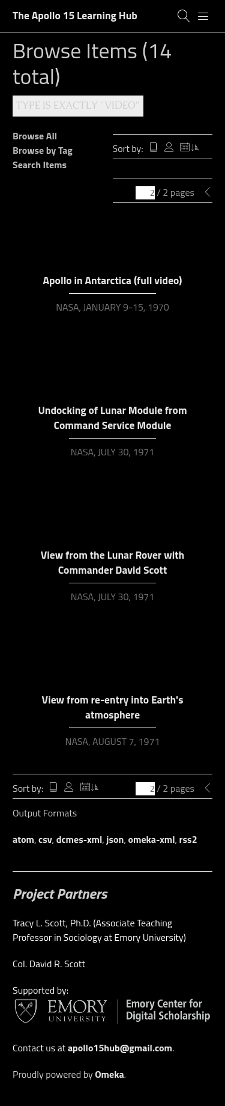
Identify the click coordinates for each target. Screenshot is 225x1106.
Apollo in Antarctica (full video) (112, 280)
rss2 (188, 839)
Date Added (189, 148)
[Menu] (203, 16)
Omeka (109, 1074)
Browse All (35, 136)
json (115, 839)
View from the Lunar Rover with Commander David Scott (113, 562)
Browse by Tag (43, 150)
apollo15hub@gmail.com (120, 1048)
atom (23, 839)
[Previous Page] (207, 192)
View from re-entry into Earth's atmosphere (113, 707)
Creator (169, 148)
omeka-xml (151, 839)
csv (45, 839)
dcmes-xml (79, 839)
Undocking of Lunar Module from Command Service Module (112, 417)
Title (153, 148)
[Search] (184, 16)
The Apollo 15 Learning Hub (75, 15)
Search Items (40, 164)
